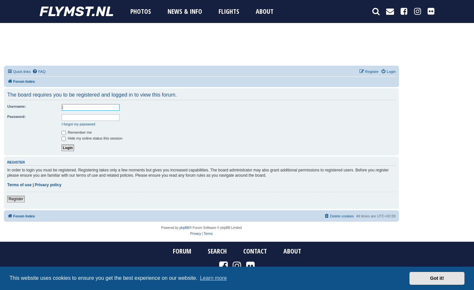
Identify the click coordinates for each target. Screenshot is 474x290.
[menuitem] (38, 72)
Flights (229, 11)
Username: (16, 106)
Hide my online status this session (92, 138)
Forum (182, 251)
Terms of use (19, 185)
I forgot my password (78, 124)
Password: (16, 117)
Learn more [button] (213, 278)
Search (217, 251)
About (265, 11)
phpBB (184, 228)
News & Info (185, 11)
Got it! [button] (437, 278)
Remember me (77, 132)
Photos (140, 11)
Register (16, 199)
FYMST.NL (77, 11)
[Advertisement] (237, 44)
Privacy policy (48, 185)
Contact (255, 251)
